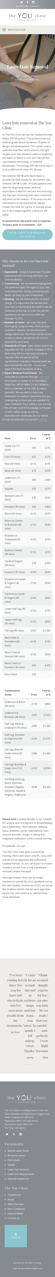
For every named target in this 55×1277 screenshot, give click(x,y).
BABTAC (43, 419)
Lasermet (44, 376)
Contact (35, 6)
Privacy (38, 1263)
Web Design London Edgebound (27, 1268)
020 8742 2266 (22, 6)
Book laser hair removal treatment (27, 234)
